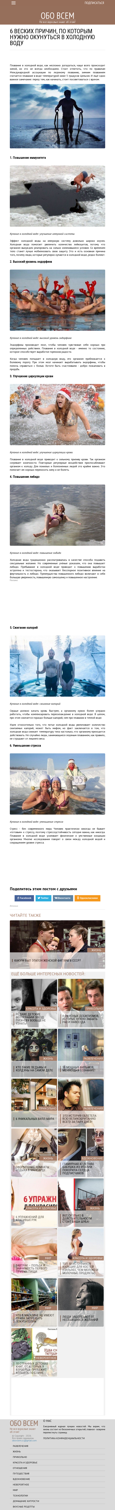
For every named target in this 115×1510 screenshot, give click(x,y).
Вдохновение (21, 1479)
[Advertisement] (57, 57)
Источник (14, 906)
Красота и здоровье (25, 1462)
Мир (15, 1490)
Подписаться (94, 2)
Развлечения (20, 1446)
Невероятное (21, 1484)
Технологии (20, 1495)
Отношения (20, 1468)
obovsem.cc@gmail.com (24, 1440)
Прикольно (20, 1457)
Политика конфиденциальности (64, 1438)
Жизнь (17, 1451)
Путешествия (21, 1473)
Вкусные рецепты (24, 1506)
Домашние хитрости (26, 1501)
